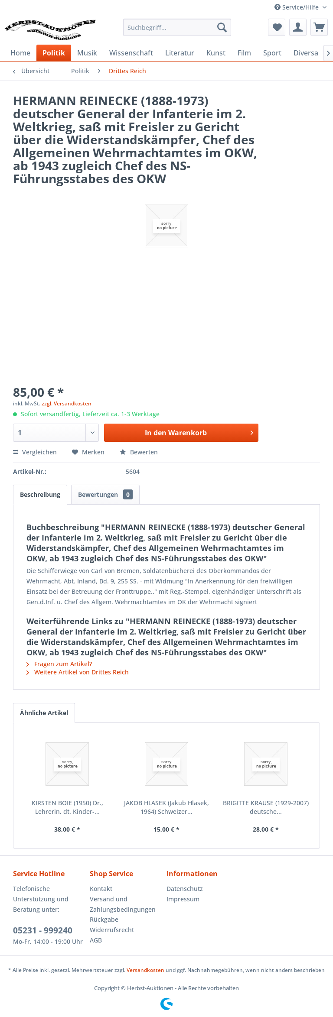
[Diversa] (305, 53)
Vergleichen (35, 452)
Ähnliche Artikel (44, 713)
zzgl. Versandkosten (66, 403)
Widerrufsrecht (112, 930)
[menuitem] (177, 27)
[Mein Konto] (298, 27)
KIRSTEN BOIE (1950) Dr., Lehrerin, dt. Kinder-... (67, 807)
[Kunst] (216, 53)
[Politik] (53, 53)
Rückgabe (104, 919)
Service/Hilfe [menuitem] (297, 7)
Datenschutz (184, 888)
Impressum (182, 899)
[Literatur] (179, 53)
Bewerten (139, 452)
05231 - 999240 (42, 930)
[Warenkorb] (319, 27)
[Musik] (87, 53)
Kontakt (101, 888)
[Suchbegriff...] (177, 27)
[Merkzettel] (276, 27)
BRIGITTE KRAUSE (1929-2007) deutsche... (266, 807)
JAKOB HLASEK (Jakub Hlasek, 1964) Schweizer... (166, 807)
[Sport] (272, 53)
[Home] (20, 53)
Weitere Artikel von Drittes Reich (77, 672)
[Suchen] (222, 27)
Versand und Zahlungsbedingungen (123, 904)
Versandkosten (145, 970)
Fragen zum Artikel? (59, 664)
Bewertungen (105, 494)
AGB (96, 940)
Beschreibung (40, 494)
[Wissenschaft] (131, 53)
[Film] (244, 53)
